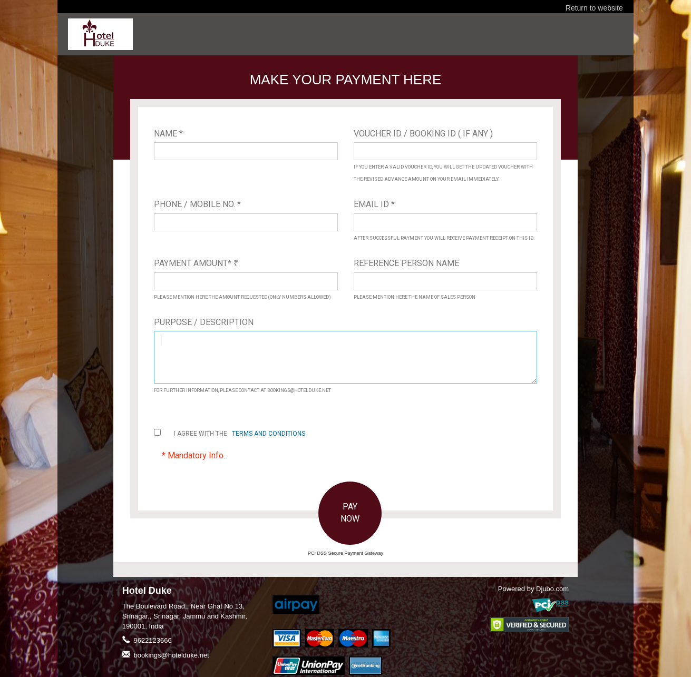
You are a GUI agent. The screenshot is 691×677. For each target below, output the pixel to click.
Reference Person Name (406, 263)
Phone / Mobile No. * (197, 204)
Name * (168, 134)
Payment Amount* (196, 263)
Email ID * (374, 204)
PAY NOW (349, 513)
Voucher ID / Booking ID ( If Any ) (423, 134)
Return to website (594, 8)
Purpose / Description (204, 322)
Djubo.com (552, 589)
